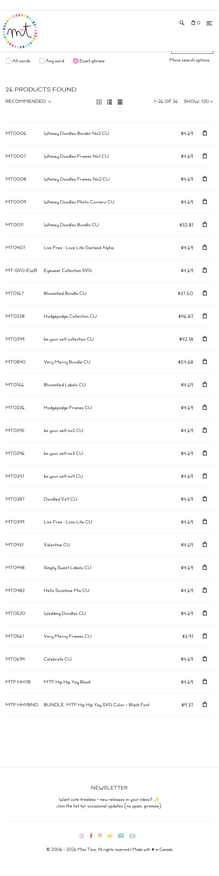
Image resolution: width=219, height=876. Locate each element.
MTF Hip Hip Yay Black (67, 682)
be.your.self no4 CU (63, 476)
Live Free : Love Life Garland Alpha (79, 247)
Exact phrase (92, 60)
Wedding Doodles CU (65, 613)
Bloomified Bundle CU (65, 293)
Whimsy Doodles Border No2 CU (76, 133)
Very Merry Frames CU (68, 636)
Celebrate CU (58, 659)
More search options (190, 60)
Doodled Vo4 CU (61, 499)
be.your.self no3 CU (63, 453)
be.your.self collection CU (69, 339)
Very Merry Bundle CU (67, 362)
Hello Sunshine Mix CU (67, 590)
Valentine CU (57, 544)
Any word (55, 60)
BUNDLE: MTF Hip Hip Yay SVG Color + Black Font (97, 704)
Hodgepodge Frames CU (68, 407)
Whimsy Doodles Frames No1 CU (76, 156)
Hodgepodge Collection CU (70, 316)
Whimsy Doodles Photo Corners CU (79, 202)
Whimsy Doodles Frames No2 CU (77, 179)
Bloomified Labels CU (65, 384)
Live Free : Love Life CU (68, 522)
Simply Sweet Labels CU (68, 567)
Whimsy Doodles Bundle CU (71, 224)
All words (22, 60)
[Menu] (209, 23)
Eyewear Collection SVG (68, 270)
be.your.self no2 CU (63, 430)
